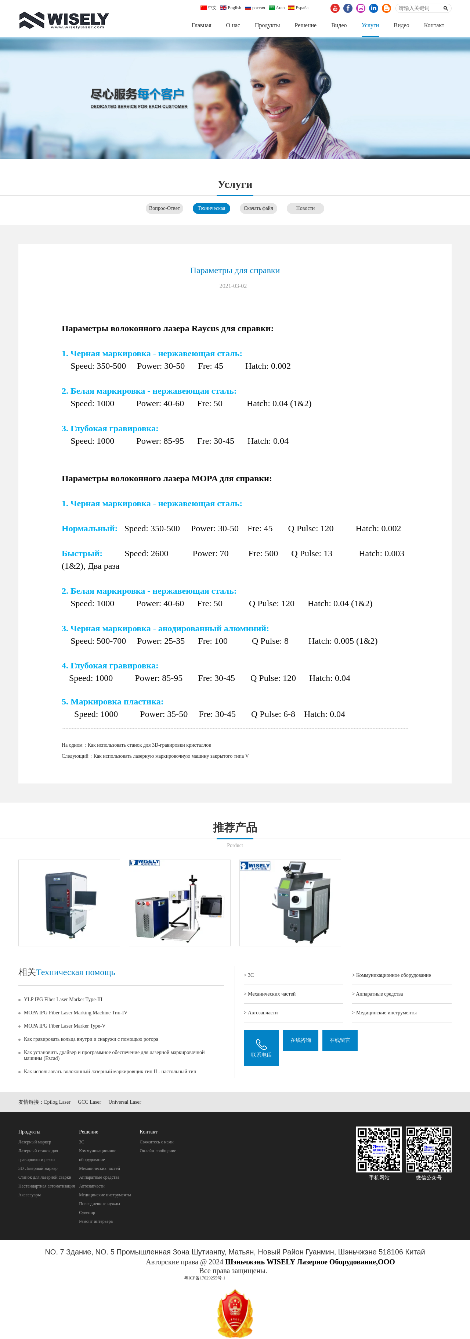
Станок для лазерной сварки (44, 1177)
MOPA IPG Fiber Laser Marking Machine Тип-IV (75, 1012)
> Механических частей (270, 994)
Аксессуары (29, 1194)
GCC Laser (89, 1102)
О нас (233, 25)
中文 (208, 7)
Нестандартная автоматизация (46, 1186)
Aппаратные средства (99, 1177)
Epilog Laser (57, 1102)
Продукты (267, 25)
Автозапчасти (92, 1186)
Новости (305, 208)
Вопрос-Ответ (164, 208)
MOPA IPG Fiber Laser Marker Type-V (65, 1026)
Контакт (434, 25)
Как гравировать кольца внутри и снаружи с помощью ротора (91, 1039)
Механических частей (99, 1168)
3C (81, 1142)
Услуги (370, 25)
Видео (339, 25)
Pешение (305, 25)
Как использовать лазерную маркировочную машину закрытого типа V (171, 756)
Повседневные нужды (99, 1203)
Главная (202, 25)
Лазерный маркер (34, 1142)
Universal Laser (124, 1102)
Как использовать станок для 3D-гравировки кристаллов (149, 745)
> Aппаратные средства (377, 994)
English (230, 7)
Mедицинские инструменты (105, 1194)
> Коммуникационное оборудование (391, 975)
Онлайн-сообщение (158, 1150)
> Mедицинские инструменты (384, 1012)
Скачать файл (258, 208)
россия (255, 7)
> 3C (249, 975)
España (298, 7)
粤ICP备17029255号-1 (204, 1278)
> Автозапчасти (261, 1012)
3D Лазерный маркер (38, 1168)
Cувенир (87, 1212)
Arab (277, 7)
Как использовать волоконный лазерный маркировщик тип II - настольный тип (110, 1071)
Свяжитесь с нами (157, 1142)
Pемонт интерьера (96, 1221)
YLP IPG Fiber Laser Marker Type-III (63, 999)
